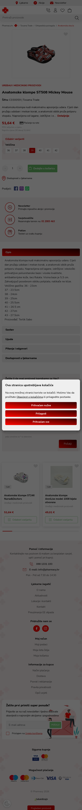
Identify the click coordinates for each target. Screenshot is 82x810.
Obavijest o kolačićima (30, 397)
